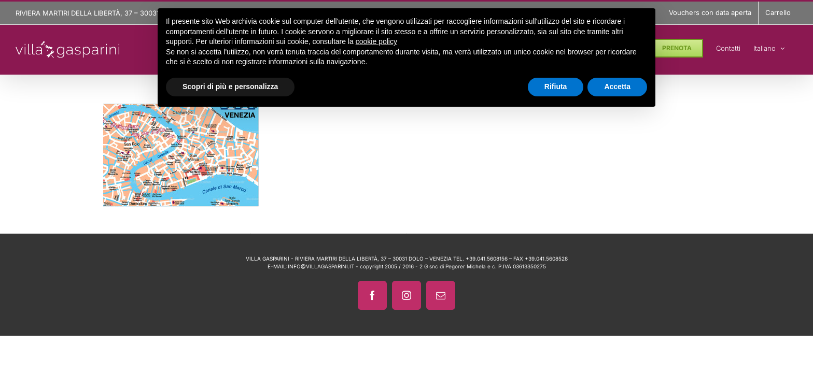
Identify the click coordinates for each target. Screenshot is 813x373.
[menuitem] (781, 46)
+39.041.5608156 (487, 258)
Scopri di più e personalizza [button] (230, 86)
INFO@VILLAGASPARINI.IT (321, 266)
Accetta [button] (617, 86)
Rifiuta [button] (555, 86)
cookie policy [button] (376, 41)
